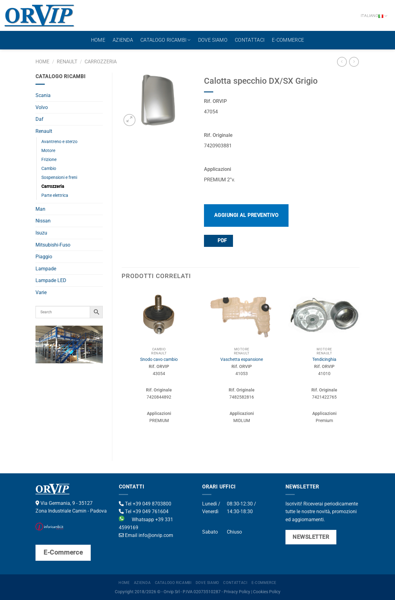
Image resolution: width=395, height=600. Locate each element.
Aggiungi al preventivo (246, 215)
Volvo (41, 107)
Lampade (45, 269)
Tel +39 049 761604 (143, 511)
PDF (218, 240)
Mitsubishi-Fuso (52, 245)
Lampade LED (50, 280)
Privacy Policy (237, 591)
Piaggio (43, 257)
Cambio (48, 168)
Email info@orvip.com (146, 535)
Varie (41, 292)
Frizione (48, 159)
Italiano (374, 16)
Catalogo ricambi (165, 40)
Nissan (43, 221)
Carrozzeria (101, 62)
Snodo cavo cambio (159, 359)
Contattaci (249, 40)
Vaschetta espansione (241, 359)
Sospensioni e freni (59, 177)
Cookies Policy (267, 591)
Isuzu (41, 233)
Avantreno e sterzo (59, 141)
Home (98, 40)
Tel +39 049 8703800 (145, 504)
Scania (43, 95)
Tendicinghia (324, 359)
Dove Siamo (212, 40)
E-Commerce (288, 40)
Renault (67, 62)
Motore (48, 150)
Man (40, 209)
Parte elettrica (54, 195)
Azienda (123, 40)
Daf (39, 119)
